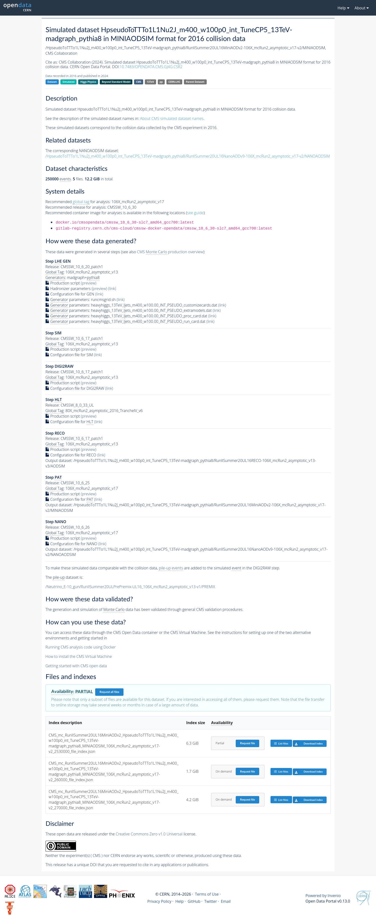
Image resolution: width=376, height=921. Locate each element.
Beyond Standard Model (116, 81)
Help (179, 901)
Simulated (69, 81)
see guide (195, 212)
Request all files (109, 692)
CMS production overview (170, 252)
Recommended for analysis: (78, 202)
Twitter (210, 901)
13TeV (150, 81)
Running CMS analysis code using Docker (81, 647)
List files (281, 743)
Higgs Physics (88, 81)
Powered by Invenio (323, 895)
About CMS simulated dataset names (172, 118)
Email (226, 901)
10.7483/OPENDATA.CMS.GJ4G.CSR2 (151, 66)
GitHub (194, 901)
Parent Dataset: (195, 81)
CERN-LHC (174, 81)
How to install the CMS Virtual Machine (79, 656)
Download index (308, 743)
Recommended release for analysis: (76, 207)
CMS (138, 81)
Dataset (52, 81)
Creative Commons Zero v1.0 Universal (149, 834)
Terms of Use (207, 894)
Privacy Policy (159, 901)
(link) (112, 288)
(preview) (88, 283)
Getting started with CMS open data (76, 665)
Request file (247, 743)
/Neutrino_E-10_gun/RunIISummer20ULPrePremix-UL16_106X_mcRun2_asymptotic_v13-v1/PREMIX (130, 586)
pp (161, 81)
